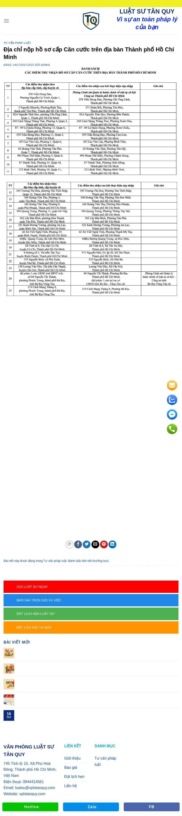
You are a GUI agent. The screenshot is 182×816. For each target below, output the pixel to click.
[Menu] (6, 21)
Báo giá (70, 768)
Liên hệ (70, 786)
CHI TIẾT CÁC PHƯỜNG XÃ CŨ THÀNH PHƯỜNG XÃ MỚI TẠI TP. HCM (80, 697)
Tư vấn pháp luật (17, 42)
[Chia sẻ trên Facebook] (78, 544)
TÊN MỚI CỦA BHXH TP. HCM (44, 712)
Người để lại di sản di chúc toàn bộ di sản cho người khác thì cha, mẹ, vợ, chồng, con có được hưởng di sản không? (97, 668)
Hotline (31, 807)
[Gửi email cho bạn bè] (95, 544)
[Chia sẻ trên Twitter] (87, 544)
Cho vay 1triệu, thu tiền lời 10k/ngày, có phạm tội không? (66, 650)
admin (45, 64)
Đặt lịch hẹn (74, 777)
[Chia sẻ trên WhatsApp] (69, 544)
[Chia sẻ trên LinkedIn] (112, 544)
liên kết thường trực (95, 561)
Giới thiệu (72, 758)
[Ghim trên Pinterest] (104, 544)
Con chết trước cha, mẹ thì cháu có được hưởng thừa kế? (67, 681)
